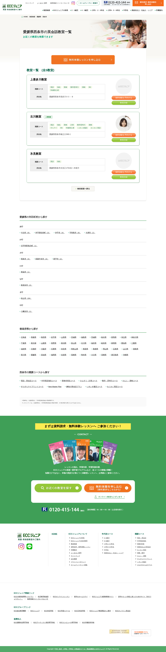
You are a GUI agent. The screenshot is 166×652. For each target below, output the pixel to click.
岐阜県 (103, 343)
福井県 (93, 343)
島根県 (95, 349)
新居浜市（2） (26, 285)
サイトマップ (29, 3)
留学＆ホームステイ (81, 596)
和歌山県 (74, 349)
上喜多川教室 (38, 79)
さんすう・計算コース (88, 381)
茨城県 (93, 337)
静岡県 (113, 343)
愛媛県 (33, 355)
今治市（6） (26, 233)
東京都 (33, 343)
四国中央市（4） (41, 259)
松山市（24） (26, 298)
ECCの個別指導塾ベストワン (23, 596)
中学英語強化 (141, 541)
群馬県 (113, 337)
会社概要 (74, 559)
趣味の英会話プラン (74, 387)
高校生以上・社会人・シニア (142, 10)
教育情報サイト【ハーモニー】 (60, 3)
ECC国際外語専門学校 (21, 622)
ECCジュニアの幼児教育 (79, 541)
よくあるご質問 (42, 3)
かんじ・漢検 (141, 556)
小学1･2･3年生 (109, 544)
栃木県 (103, 337)
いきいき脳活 (141, 562)
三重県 (133, 343)
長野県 (53, 343)
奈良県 (63, 349)
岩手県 (53, 337)
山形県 (63, 337)
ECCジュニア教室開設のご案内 (100, 611)
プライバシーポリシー (78, 562)
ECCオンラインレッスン (61, 596)
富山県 (73, 343)
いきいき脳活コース (94, 387)
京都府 (33, 349)
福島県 (83, 337)
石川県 (83, 343)
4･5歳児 (107, 541)
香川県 (23, 355)
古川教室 (35, 116)
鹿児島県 (114, 355)
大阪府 (43, 349)
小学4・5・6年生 (114, 10)
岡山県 (105, 349)
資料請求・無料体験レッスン (80, 547)
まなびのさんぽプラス (144, 565)
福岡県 (53, 355)
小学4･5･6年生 (109, 547)
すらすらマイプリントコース (32, 387)
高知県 (43, 355)
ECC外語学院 (48, 611)
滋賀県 (23, 349)
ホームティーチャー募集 (79, 565)
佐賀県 (63, 355)
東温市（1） (26, 272)
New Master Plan (54, 387)
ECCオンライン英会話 (122, 611)
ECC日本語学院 (79, 611)
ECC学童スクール (64, 611)
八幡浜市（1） (26, 311)
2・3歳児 (74, 10)
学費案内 (159, 10)
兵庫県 (53, 349)
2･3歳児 (107, 538)
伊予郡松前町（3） (42, 233)
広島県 (115, 349)
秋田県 (43, 337)
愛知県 (123, 343)
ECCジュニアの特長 (60, 10)
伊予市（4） (60, 233)
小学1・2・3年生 (98, 10)
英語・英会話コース (29, 381)
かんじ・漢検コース (130, 381)
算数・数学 (141, 553)
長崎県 (73, 355)
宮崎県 (103, 355)
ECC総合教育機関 (20, 611)
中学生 (125, 10)
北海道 (23, 337)
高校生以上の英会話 (144, 547)
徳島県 (135, 349)
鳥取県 (85, 349)
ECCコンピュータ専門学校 (69, 622)
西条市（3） (26, 259)
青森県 (33, 337)
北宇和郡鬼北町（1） (29, 246)
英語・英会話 (141, 538)
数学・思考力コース (110, 381)
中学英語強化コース (49, 381)
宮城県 (73, 337)
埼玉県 (123, 337)
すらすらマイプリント (144, 559)
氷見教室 (35, 153)
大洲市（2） (90, 233)
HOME (54, 534)
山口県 (125, 349)
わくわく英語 (141, 550)
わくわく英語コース (115, 387)
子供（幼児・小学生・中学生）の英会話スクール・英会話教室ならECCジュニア (80, 649)
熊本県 (83, 355)
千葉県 (23, 343)
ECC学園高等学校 (88, 622)
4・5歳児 (85, 10)
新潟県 (63, 343)
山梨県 (43, 343)
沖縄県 (125, 355)
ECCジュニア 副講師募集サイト (103, 596)
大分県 (93, 355)
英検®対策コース (68, 381)
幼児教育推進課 (43, 596)
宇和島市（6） (75, 233)
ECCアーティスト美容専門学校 (44, 622)
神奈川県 (134, 337)
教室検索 (46, 10)
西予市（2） (58, 259)
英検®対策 (140, 544)
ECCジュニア (35, 611)
